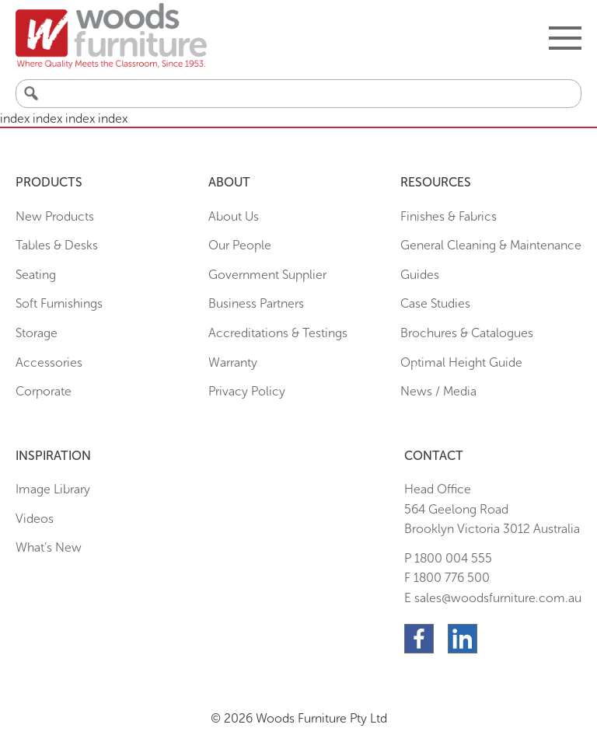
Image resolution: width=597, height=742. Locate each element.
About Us (233, 216)
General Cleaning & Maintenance (490, 245)
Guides (419, 274)
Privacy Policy (246, 391)
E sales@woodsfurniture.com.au (492, 597)
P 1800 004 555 (448, 558)
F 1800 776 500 (447, 577)
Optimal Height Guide (461, 362)
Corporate (44, 391)
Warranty (232, 362)
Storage (37, 333)
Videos (35, 518)
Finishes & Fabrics (448, 216)
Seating (36, 274)
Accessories (49, 362)
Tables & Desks (57, 245)
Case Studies (435, 303)
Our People (239, 245)
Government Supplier (267, 274)
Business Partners (256, 303)
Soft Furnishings (59, 303)
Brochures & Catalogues (466, 333)
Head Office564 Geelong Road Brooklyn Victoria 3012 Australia (492, 509)
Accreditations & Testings (277, 333)
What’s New (49, 547)
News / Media (438, 391)
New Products (55, 216)
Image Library (53, 489)
